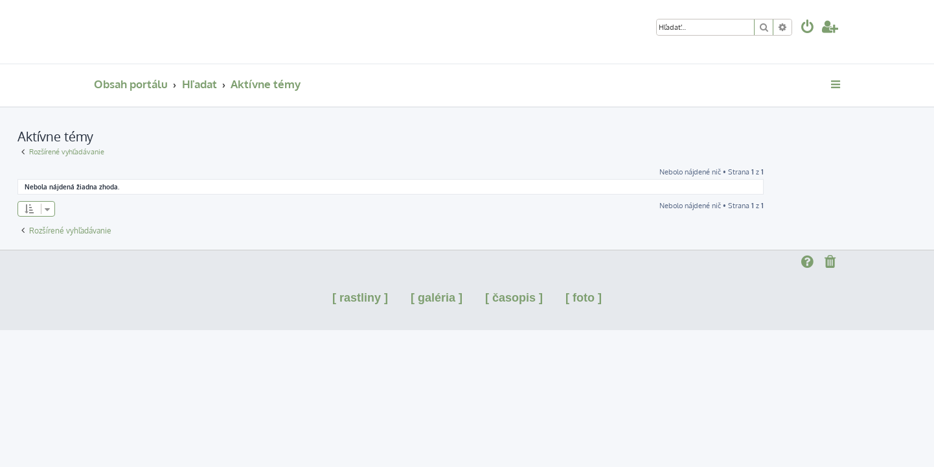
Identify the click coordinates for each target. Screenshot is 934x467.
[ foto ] (583, 297)
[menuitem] (808, 28)
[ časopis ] (514, 297)
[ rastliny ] (360, 297)
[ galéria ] (436, 297)
